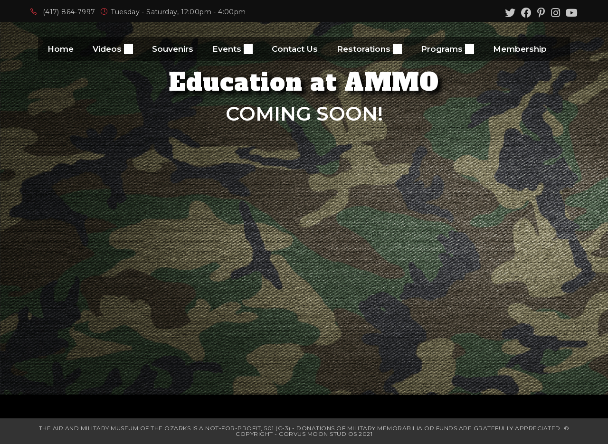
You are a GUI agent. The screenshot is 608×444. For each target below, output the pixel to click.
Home (61, 49)
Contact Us (295, 49)
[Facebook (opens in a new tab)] (526, 13)
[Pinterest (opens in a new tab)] (541, 13)
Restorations (369, 49)
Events (232, 49)
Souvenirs (172, 49)
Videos (113, 49)
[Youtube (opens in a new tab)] (570, 13)
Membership (520, 49)
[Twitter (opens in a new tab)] (510, 13)
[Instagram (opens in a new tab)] (555, 13)
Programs (447, 49)
